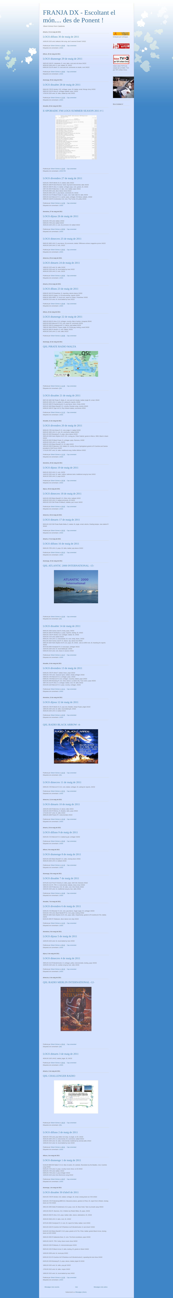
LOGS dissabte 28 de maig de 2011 (61, 84)
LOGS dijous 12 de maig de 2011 (60, 702)
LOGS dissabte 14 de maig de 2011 (61, 626)
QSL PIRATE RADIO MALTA (59, 346)
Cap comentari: (72, 45)
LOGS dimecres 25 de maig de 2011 (62, 238)
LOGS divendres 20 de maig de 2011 (62, 425)
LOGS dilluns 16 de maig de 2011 (61, 543)
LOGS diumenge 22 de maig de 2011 (62, 316)
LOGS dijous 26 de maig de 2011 (60, 216)
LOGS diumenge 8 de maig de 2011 (62, 854)
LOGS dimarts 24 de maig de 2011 (61, 262)
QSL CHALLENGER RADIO (59, 1075)
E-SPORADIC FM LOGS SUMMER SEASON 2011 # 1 (73, 110)
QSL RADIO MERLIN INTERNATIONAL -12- (69, 982)
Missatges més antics (100, 1287)
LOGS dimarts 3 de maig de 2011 (61, 1053)
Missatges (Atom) (80, 1292)
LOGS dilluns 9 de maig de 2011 (60, 832)
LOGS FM (62, 171)
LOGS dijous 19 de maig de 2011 (60, 467)
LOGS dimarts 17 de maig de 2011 (61, 519)
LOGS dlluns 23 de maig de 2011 (60, 288)
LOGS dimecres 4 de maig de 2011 (61, 958)
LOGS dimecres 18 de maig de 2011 (62, 493)
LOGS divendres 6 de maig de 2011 (62, 906)
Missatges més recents (52, 1287)
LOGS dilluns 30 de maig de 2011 (61, 36)
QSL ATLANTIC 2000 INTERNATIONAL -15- (68, 565)
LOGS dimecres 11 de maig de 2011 (62, 782)
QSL (60, 388)
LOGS (61, 48)
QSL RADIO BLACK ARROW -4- (62, 724)
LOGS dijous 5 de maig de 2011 (60, 936)
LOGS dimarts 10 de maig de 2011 (61, 804)
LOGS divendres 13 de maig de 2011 (62, 668)
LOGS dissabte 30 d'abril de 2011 (61, 1192)
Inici (76, 1287)
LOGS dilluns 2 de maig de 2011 (60, 1132)
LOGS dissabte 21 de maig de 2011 (61, 395)
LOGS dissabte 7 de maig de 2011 (61, 878)
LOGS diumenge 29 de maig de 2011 (62, 58)
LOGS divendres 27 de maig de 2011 (62, 178)
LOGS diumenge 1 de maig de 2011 (62, 1160)
